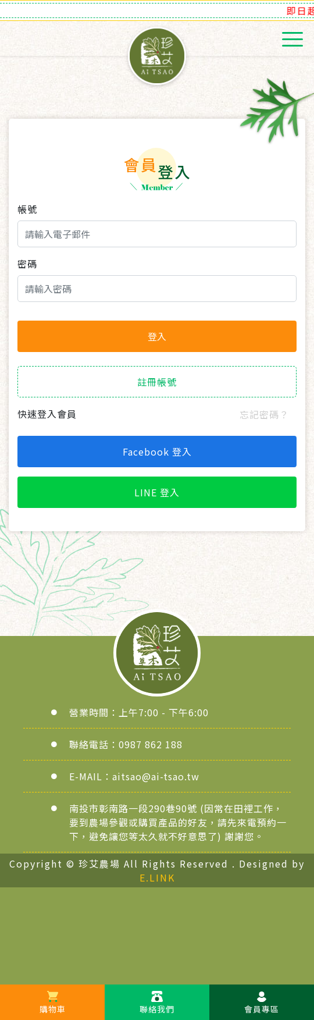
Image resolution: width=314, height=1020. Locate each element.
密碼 (27, 264)
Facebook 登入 (157, 452)
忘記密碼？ (264, 414)
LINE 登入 (157, 492)
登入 (157, 336)
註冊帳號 (157, 382)
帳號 (27, 209)
